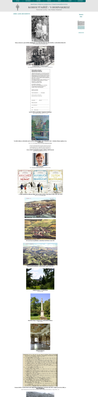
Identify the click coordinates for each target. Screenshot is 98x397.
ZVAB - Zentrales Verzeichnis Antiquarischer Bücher (43, 143)
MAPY (59, 1)
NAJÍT (69, 1)
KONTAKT (80, 1)
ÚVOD (17, 1)
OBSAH (49, 1)
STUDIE (39, 1)
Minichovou (32, 42)
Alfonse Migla (38, 141)
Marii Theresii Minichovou (37, 387)
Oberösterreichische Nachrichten (35, 67)
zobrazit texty (81, 32)
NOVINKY (28, 1)
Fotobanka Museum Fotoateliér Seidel (41, 43)
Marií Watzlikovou (40, 388)
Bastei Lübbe (43, 195)
